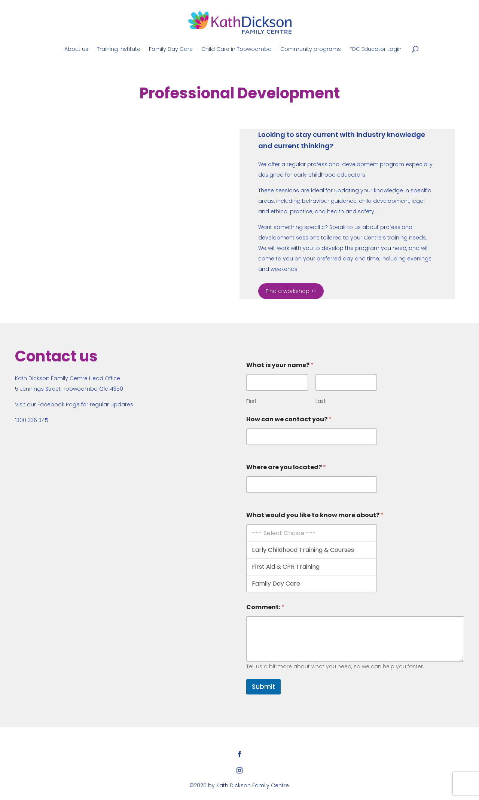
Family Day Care (171, 49)
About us (76, 49)
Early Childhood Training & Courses (311, 549)
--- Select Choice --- (311, 533)
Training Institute (118, 49)
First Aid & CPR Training (311, 566)
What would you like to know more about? (315, 515)
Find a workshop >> (291, 291)
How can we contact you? (289, 419)
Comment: (265, 607)
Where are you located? (286, 467)
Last (320, 401)
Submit (263, 686)
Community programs (310, 49)
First (251, 401)
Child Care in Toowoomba (236, 49)
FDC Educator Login (376, 49)
